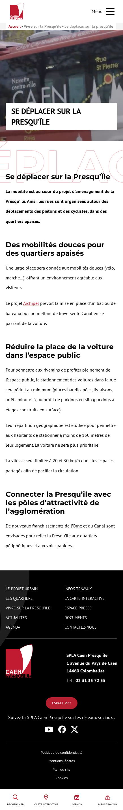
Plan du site (61, 769)
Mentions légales (61, 761)
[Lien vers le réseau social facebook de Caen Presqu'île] (63, 729)
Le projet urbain (22, 588)
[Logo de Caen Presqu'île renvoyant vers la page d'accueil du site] (20, 661)
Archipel (31, 303)
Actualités (16, 617)
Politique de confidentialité (62, 752)
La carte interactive (84, 598)
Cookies (62, 778)
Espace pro (61, 703)
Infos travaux (78, 588)
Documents (75, 617)
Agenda (13, 627)
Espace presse (78, 608)
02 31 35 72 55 (85, 680)
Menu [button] (97, 11)
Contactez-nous (80, 627)
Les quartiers (19, 598)
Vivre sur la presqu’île (28, 608)
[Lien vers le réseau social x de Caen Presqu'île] (74, 729)
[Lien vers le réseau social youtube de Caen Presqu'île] (50, 729)
